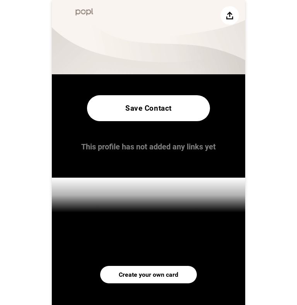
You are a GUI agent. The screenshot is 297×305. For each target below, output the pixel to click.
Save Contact (148, 108)
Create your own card (148, 274)
